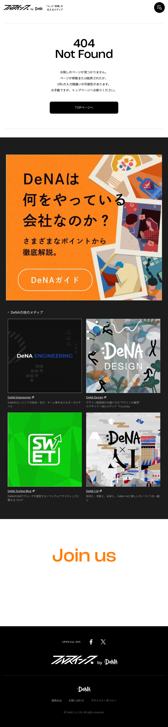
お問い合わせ (76, 700)
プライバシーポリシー (104, 700)
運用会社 (56, 700)
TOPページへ (84, 107)
